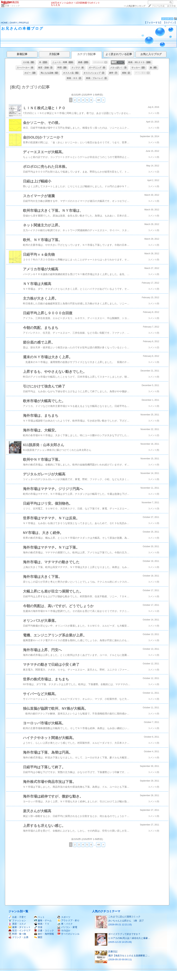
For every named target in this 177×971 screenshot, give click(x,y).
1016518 (167, 18)
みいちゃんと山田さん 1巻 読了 (126, 920)
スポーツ (63, 917)
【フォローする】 (153, 22)
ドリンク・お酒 (18, 937)
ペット (39, 917)
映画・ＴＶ (41, 923)
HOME (4, 22)
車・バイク (65, 923)
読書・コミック (12, 5)
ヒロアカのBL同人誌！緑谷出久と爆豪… (129, 938)
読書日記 (112, 951)
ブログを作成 (158, 6)
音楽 (38, 927)
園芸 (38, 937)
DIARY (13, 22)
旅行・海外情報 (44, 934)
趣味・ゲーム (43, 920)
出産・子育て (17, 917)
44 (98, 100)
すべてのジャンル (68, 934)
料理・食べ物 (17, 934)
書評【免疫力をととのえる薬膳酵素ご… (129, 955)
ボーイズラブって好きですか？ (124, 934)
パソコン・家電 (67, 927)
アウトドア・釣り (68, 920)
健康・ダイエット (19, 927)
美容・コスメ (17, 923)
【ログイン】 (170, 22)
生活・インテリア (19, 930)
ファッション (17, 920)
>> (134, 6)
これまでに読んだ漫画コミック (124, 916)
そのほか (63, 930)
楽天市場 (171, 6)
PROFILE (24, 22)
